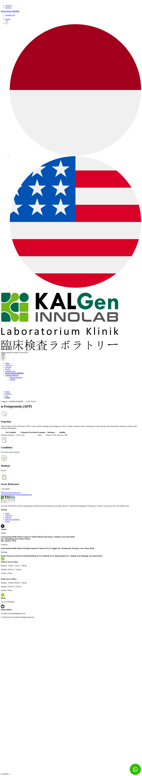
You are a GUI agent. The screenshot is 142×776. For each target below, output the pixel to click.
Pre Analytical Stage (8, 495)
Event (7, 521)
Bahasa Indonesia (12, 375)
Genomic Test (10, 15)
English (12, 379)
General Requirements (24, 495)
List (6, 396)
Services (8, 8)
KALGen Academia (12, 519)
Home (7, 363)
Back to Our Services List (11, 493)
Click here (32, 352)
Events (7, 19)
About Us (8, 6)
